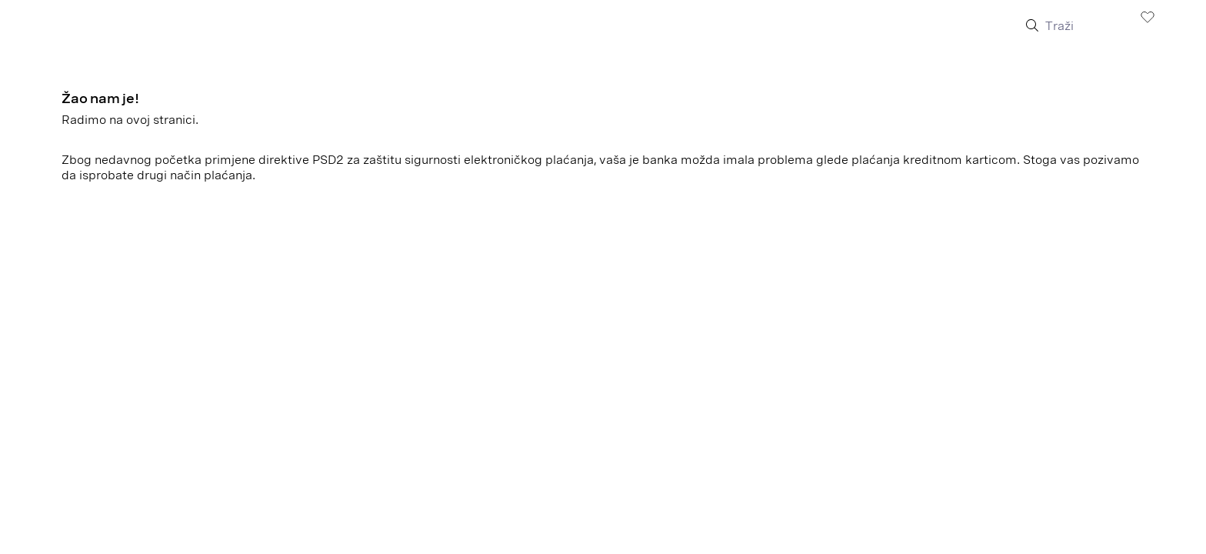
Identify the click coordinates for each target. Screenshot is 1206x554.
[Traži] (1082, 26)
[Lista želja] (1147, 16)
